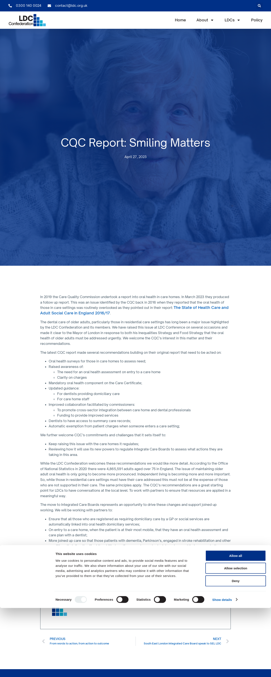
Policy (257, 20)
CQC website (114, 585)
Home (180, 20)
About (205, 20)
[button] (259, 6)
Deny (236, 650)
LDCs (233, 20)
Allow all (235, 624)
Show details (222, 668)
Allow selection (235, 637)
